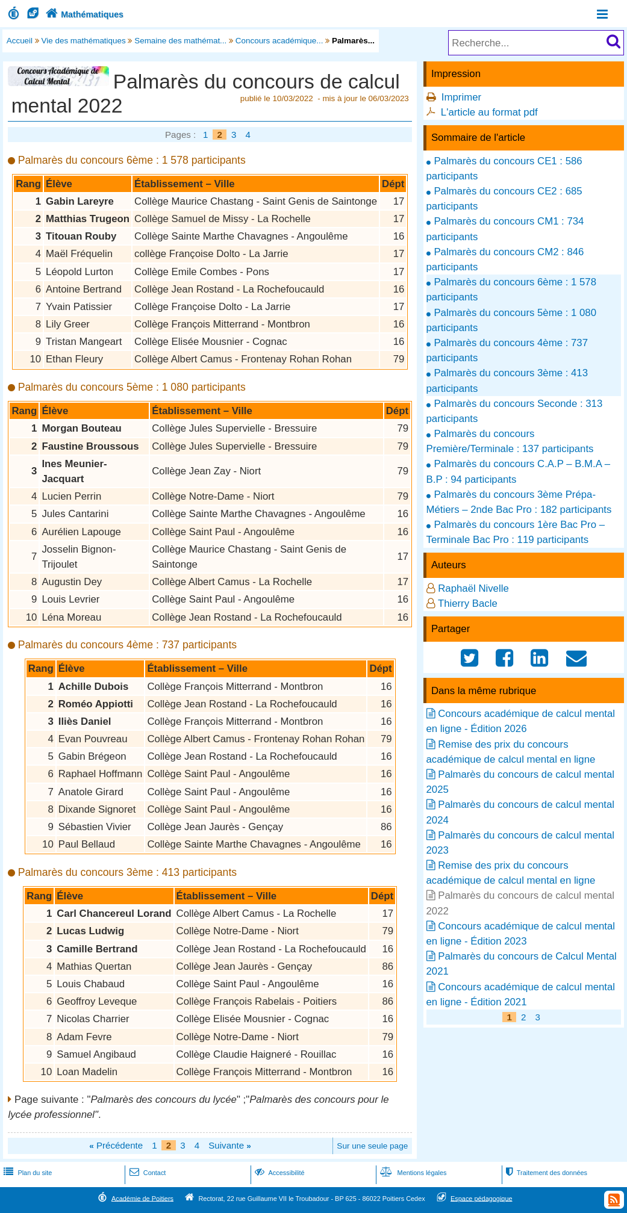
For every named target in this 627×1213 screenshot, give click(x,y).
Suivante (229, 1145)
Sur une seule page (372, 1145)
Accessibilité (278, 1172)
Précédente (116, 1145)
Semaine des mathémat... (180, 40)
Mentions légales (412, 1172)
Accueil (20, 40)
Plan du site (26, 1172)
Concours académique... (279, 40)
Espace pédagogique (482, 1198)
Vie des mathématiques (84, 40)
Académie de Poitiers (142, 1198)
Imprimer (461, 97)
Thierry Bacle (468, 603)
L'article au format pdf (489, 112)
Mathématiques (83, 14)
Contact (146, 1172)
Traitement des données (545, 1172)
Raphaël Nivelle (473, 588)
